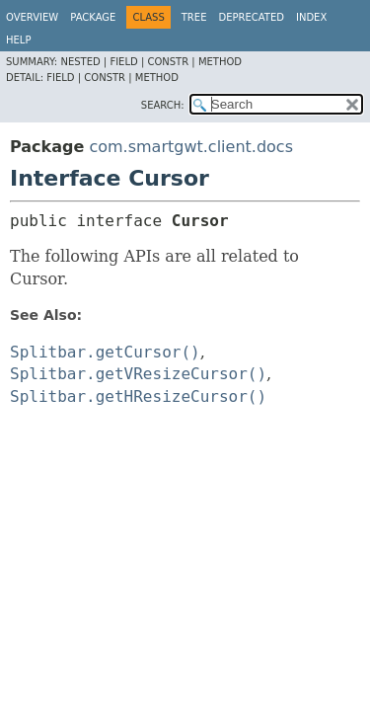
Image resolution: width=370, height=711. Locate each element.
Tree (194, 17)
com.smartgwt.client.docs (191, 146)
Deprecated (251, 17)
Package (92, 17)
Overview (32, 17)
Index (311, 17)
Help (18, 40)
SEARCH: (163, 105)
